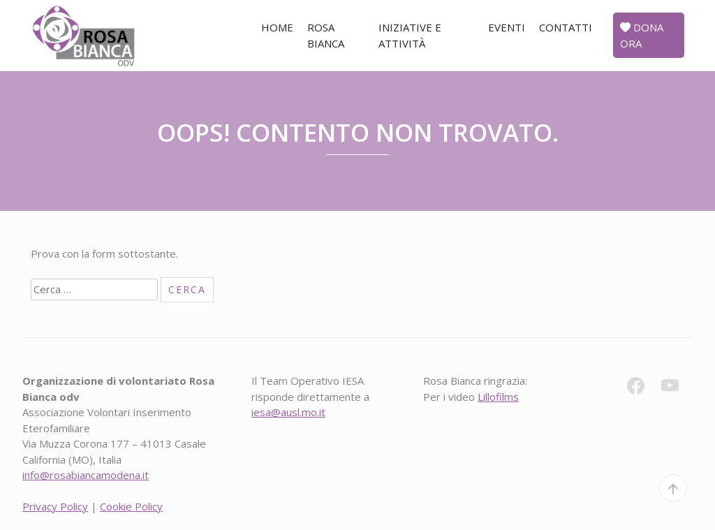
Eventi (506, 27)
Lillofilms (498, 397)
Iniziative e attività (409, 35)
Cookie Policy (131, 506)
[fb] (642, 388)
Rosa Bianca (325, 35)
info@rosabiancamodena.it (85, 475)
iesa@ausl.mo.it (288, 412)
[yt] (677, 388)
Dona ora (641, 35)
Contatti (565, 27)
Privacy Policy (55, 506)
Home (277, 27)
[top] (673, 488)
